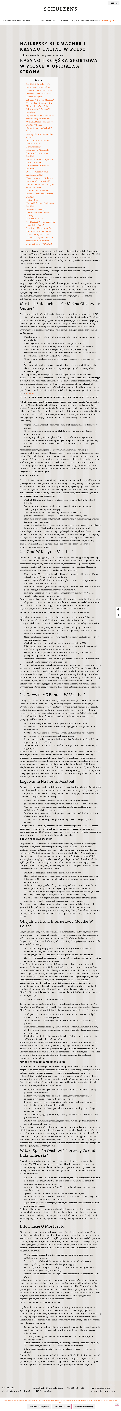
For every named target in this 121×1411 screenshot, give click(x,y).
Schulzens (16, 21)
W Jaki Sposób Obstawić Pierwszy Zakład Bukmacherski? (37, 144)
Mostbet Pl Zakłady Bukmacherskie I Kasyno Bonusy (37, 213)
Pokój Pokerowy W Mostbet (39, 244)
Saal (55, 21)
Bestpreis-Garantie (107, 1387)
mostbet (30, 394)
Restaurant (46, 21)
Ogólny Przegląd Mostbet (38, 119)
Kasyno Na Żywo (34, 97)
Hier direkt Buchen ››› (107, 1394)
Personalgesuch (109, 21)
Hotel (36, 21)
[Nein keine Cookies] (117, 1404)
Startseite (6, 21)
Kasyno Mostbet (34, 163)
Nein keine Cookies (62, 1407)
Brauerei (27, 21)
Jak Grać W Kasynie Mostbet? (40, 100)
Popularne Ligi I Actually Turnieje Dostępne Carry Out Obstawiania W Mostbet (39, 238)
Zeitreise (85, 21)
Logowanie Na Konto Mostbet (40, 116)
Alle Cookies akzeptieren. (39, 1407)
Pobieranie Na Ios (34, 219)
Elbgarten (75, 21)
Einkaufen (95, 21)
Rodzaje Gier (32, 200)
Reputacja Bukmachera (37, 191)
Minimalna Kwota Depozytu (39, 160)
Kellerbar (64, 21)
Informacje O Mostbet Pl (37, 150)
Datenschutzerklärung (84, 1407)
